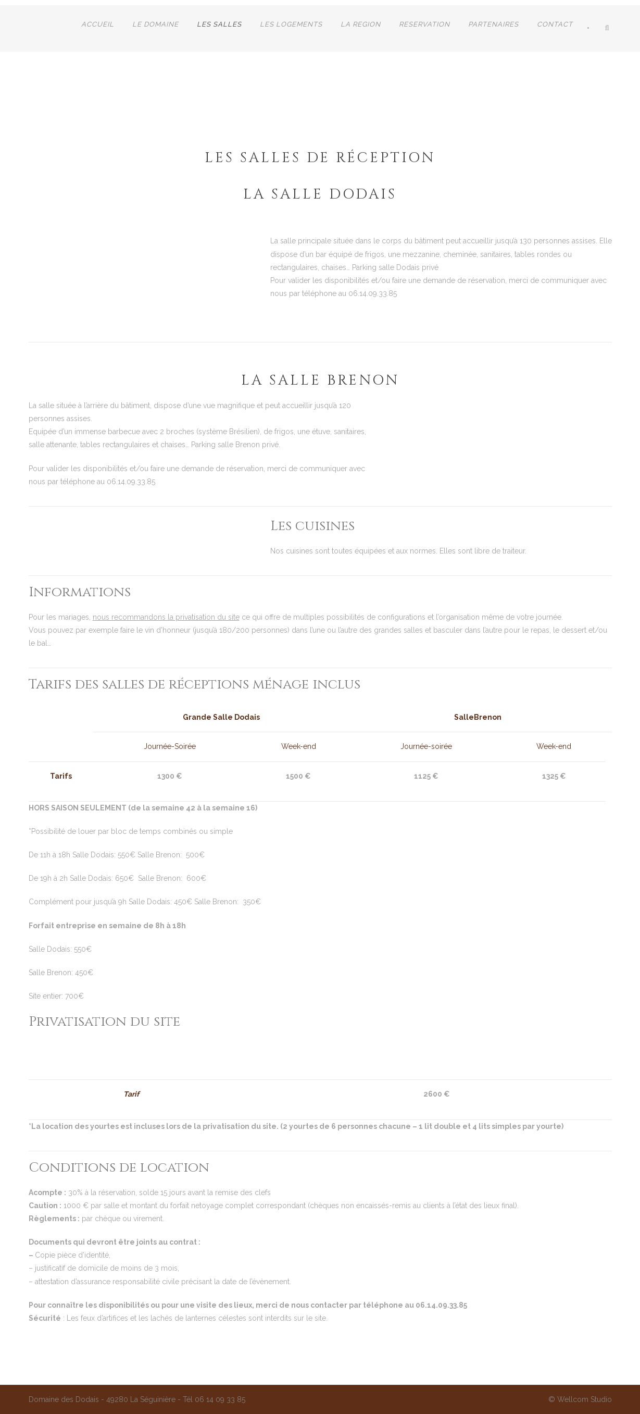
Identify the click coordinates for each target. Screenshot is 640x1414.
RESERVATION (424, 24)
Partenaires (493, 24)
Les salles (219, 24)
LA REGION (361, 24)
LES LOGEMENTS (291, 24)
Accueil (97, 24)
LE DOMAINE (155, 24)
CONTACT (555, 24)
